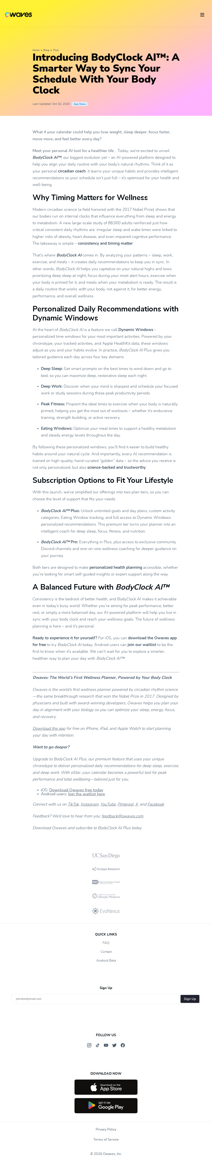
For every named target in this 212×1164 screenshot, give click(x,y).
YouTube (108, 804)
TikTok (73, 804)
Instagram (89, 804)
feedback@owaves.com (122, 816)
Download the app (49, 729)
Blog (46, 50)
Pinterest (125, 804)
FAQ (106, 943)
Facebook (155, 804)
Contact (106, 951)
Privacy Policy (106, 1129)
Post (56, 50)
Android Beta (106, 960)
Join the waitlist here (86, 794)
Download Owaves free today (76, 790)
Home (36, 50)
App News (80, 104)
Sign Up (190, 999)
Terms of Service (106, 1139)
